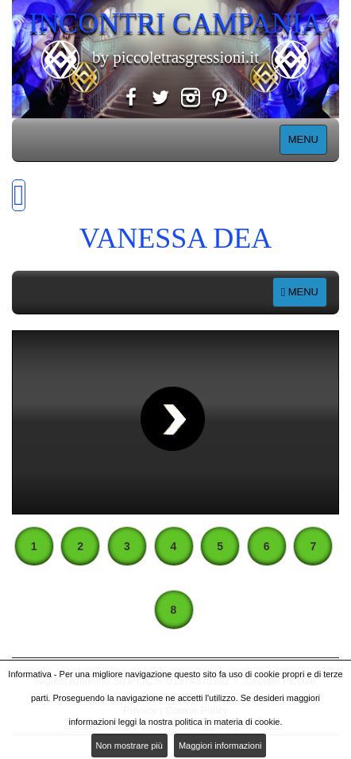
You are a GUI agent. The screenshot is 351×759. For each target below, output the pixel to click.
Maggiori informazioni (220, 745)
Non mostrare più (129, 745)
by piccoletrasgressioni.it (175, 57)
